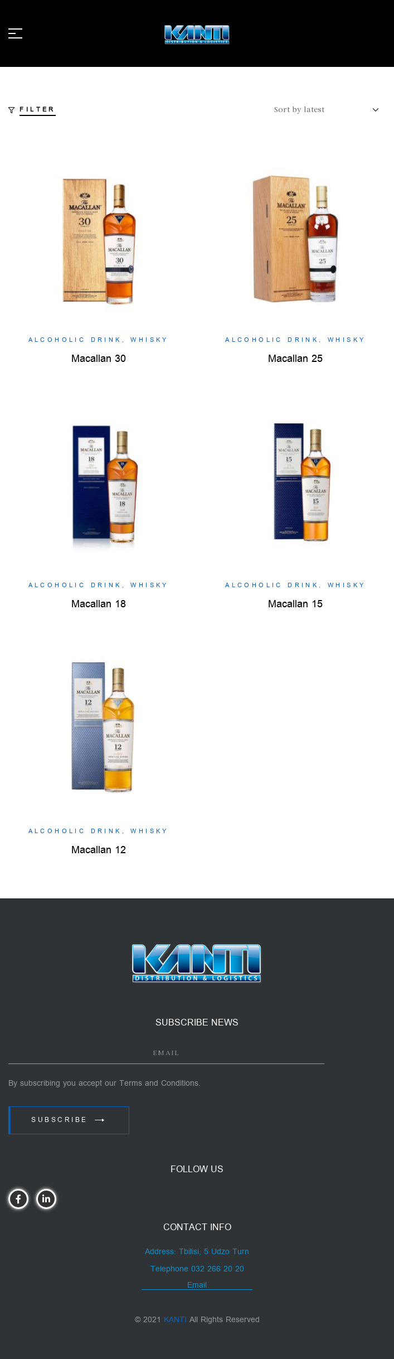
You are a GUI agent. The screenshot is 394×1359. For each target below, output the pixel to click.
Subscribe (68, 1120)
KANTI (175, 1320)
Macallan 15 (295, 604)
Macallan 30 (98, 359)
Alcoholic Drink (75, 340)
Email (197, 1285)
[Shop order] (330, 109)
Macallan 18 (98, 604)
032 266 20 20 (217, 1269)
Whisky (149, 340)
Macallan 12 (98, 850)
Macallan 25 (295, 359)
